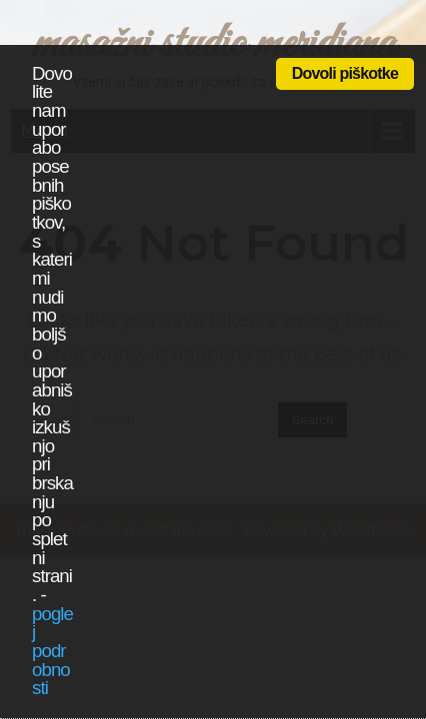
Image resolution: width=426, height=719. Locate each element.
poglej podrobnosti (52, 651)
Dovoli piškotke (345, 73)
